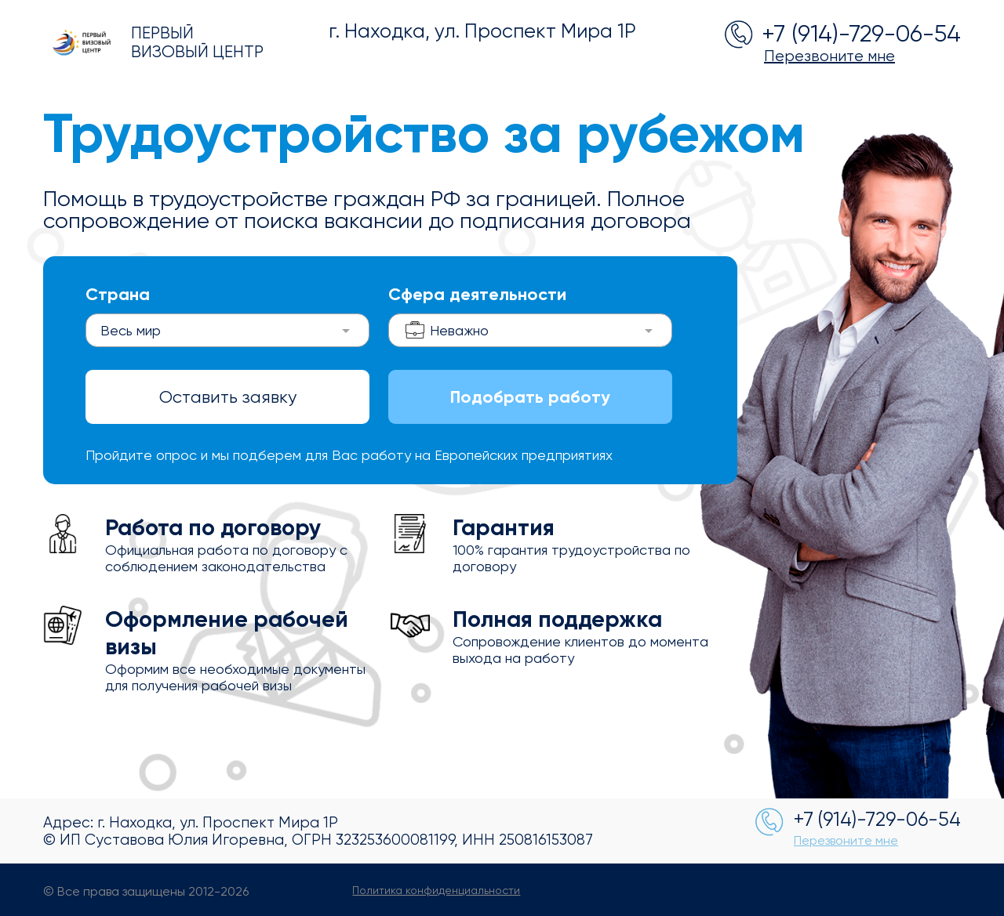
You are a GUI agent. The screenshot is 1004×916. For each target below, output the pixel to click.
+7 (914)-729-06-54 (861, 33)
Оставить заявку (227, 397)
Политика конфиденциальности (436, 890)
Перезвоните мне (829, 56)
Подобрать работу (530, 396)
